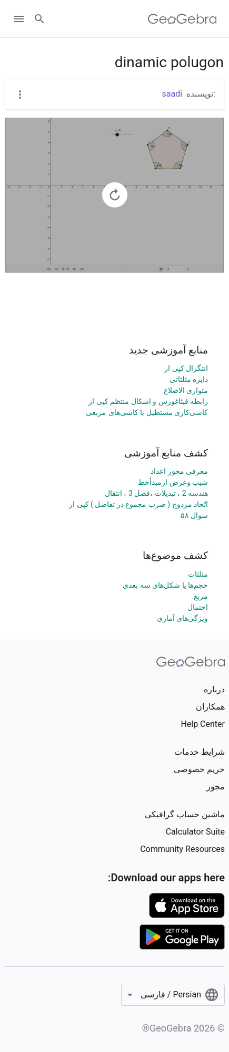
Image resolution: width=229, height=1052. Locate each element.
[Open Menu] (19, 19)
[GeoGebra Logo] (182, 19)
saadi (172, 94)
